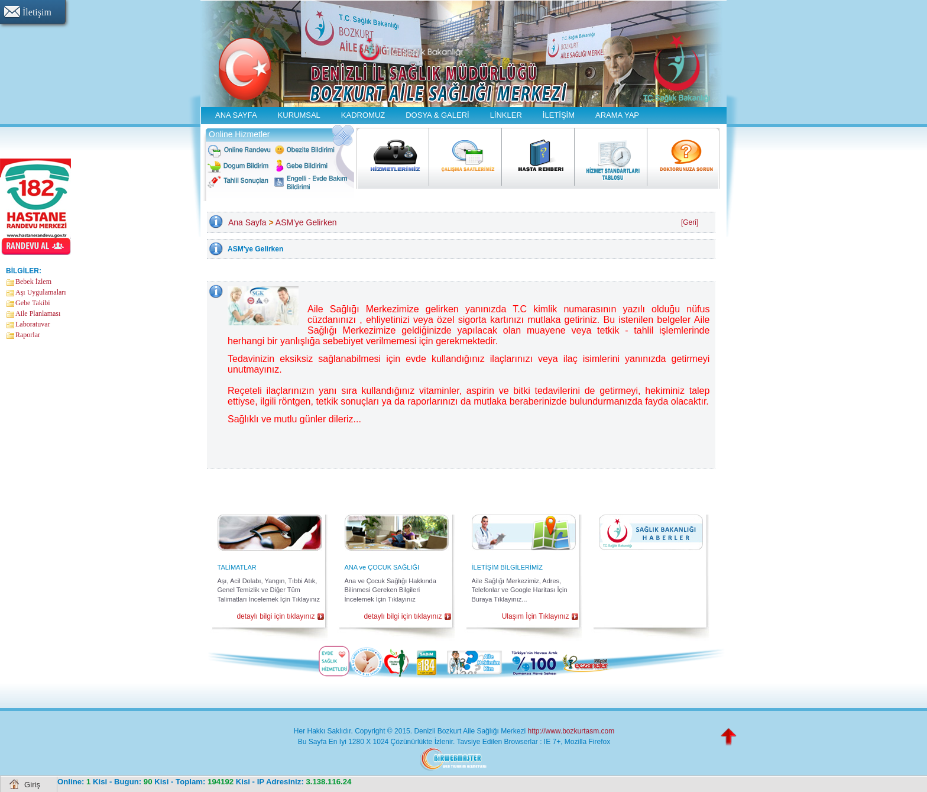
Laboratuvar (32, 324)
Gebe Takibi (32, 303)
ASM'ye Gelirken (306, 222)
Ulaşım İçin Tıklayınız (535, 616)
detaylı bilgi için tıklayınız (275, 616)
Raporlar (27, 335)
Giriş (32, 784)
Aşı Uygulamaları (40, 292)
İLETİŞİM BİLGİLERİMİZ (507, 567)
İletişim (36, 12)
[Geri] (689, 222)
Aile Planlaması (37, 313)
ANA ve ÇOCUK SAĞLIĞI (382, 567)
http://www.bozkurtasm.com (570, 731)
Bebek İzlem (33, 281)
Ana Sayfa (247, 222)
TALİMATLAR (237, 567)
